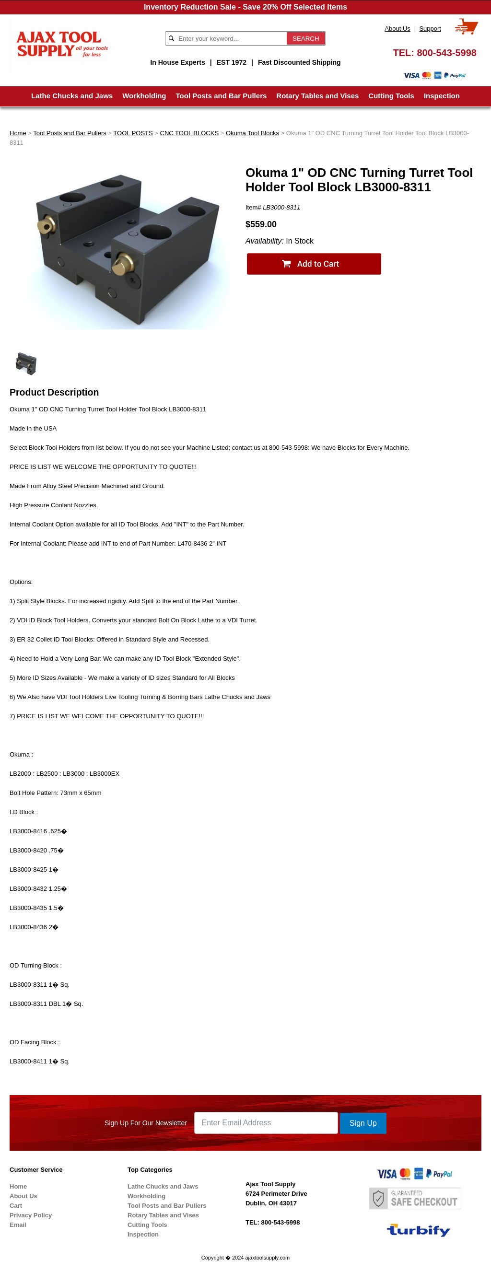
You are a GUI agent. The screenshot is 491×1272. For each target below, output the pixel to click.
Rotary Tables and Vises (317, 96)
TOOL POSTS (132, 133)
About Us (397, 28)
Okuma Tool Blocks (252, 133)
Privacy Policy (31, 1215)
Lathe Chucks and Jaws (72, 96)
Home (18, 133)
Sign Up (363, 1123)
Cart (16, 1205)
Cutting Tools (391, 96)
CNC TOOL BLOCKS (189, 133)
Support (430, 28)
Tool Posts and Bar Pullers (221, 96)
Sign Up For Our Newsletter (146, 1123)
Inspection (442, 96)
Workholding (144, 96)
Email (18, 1224)
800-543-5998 (447, 52)
